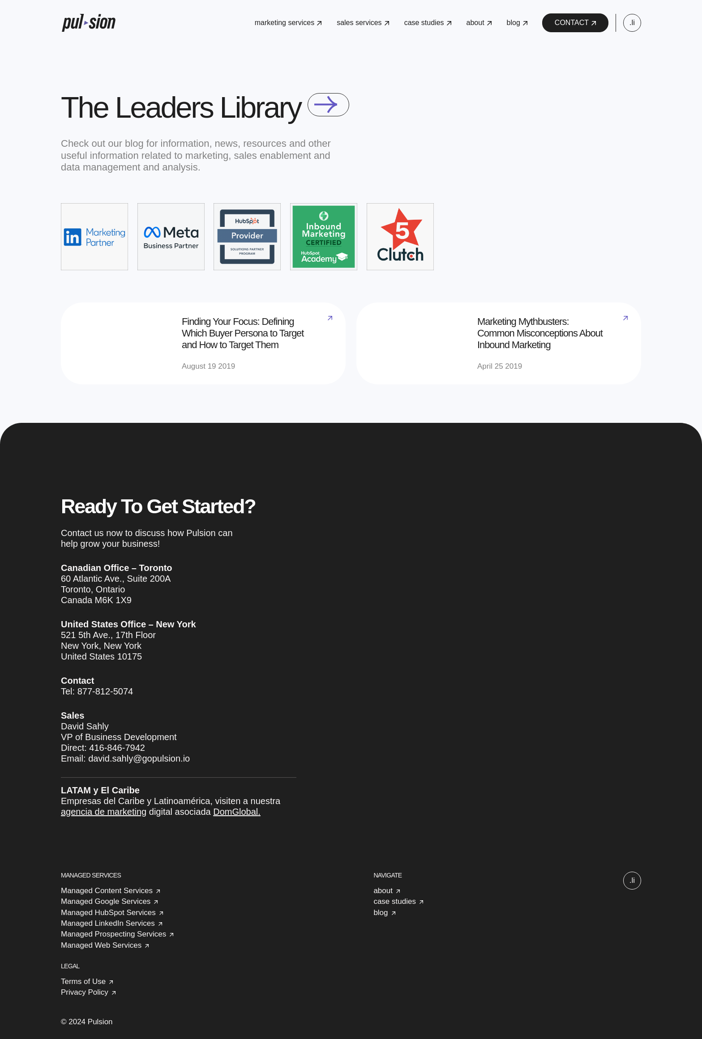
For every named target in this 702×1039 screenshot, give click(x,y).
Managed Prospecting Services (113, 934)
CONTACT (575, 22)
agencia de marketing (103, 812)
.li (632, 22)
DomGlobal (235, 812)
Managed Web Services (101, 945)
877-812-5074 (105, 691)
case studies (427, 22)
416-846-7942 (117, 748)
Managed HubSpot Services (108, 912)
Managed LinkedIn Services (108, 923)
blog (517, 22)
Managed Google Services (105, 901)
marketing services (288, 22)
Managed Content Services (107, 890)
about (479, 22)
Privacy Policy (84, 992)
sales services (363, 22)
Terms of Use (83, 981)
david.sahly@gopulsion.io (139, 758)
